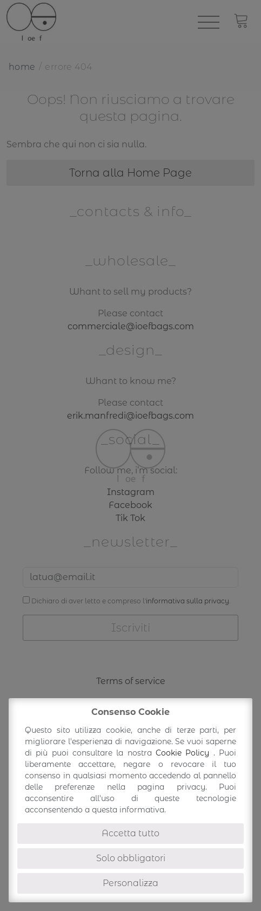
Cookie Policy (184, 753)
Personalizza (130, 883)
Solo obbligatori (130, 858)
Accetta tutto (130, 833)
